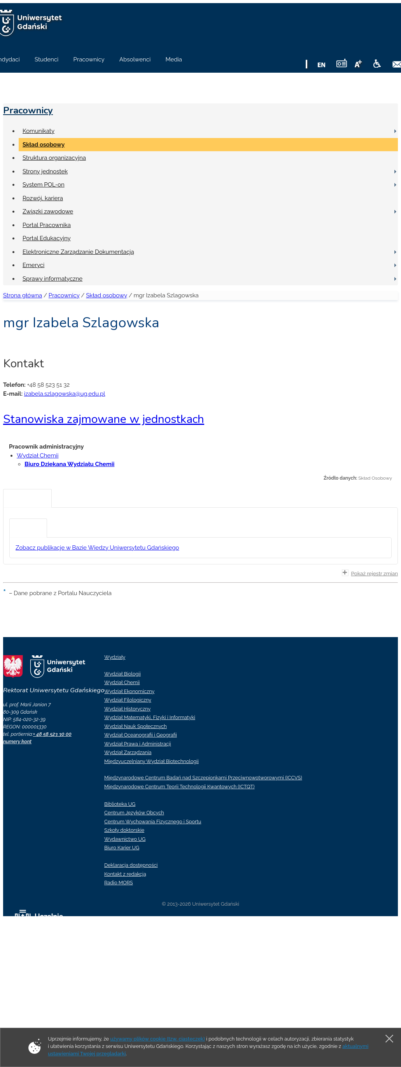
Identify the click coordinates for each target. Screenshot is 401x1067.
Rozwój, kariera (43, 198)
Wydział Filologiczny (127, 700)
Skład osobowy (44, 144)
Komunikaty (38, 130)
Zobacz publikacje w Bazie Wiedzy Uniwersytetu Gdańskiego (97, 547)
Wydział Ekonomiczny (129, 691)
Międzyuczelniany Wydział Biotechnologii (151, 761)
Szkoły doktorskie (124, 830)
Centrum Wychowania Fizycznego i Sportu (152, 821)
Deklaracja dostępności (131, 865)
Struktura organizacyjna (54, 157)
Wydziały (114, 657)
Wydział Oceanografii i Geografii (140, 735)
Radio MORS (118, 882)
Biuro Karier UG (121, 847)
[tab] (27, 498)
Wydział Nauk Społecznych (135, 726)
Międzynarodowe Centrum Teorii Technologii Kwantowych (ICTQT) (179, 786)
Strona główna (22, 295)
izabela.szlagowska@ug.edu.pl (64, 393)
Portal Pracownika (47, 225)
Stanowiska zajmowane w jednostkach (103, 419)
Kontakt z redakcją (125, 874)
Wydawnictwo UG (124, 839)
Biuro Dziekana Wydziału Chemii (69, 464)
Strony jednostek (45, 171)
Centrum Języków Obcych (134, 813)
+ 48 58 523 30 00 (52, 734)
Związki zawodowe (48, 211)
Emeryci (33, 265)
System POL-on (44, 184)
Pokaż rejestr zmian (370, 572)
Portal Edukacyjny (47, 238)
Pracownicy (28, 110)
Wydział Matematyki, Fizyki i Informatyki (149, 717)
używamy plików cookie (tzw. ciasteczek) (157, 1039)
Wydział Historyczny (127, 709)
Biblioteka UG (119, 804)
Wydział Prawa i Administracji (137, 744)
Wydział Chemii (37, 455)
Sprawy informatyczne (52, 278)
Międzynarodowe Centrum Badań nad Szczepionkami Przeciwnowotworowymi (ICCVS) (203, 778)
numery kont (17, 741)
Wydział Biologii (122, 674)
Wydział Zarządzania (127, 752)
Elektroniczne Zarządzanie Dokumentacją (78, 251)
